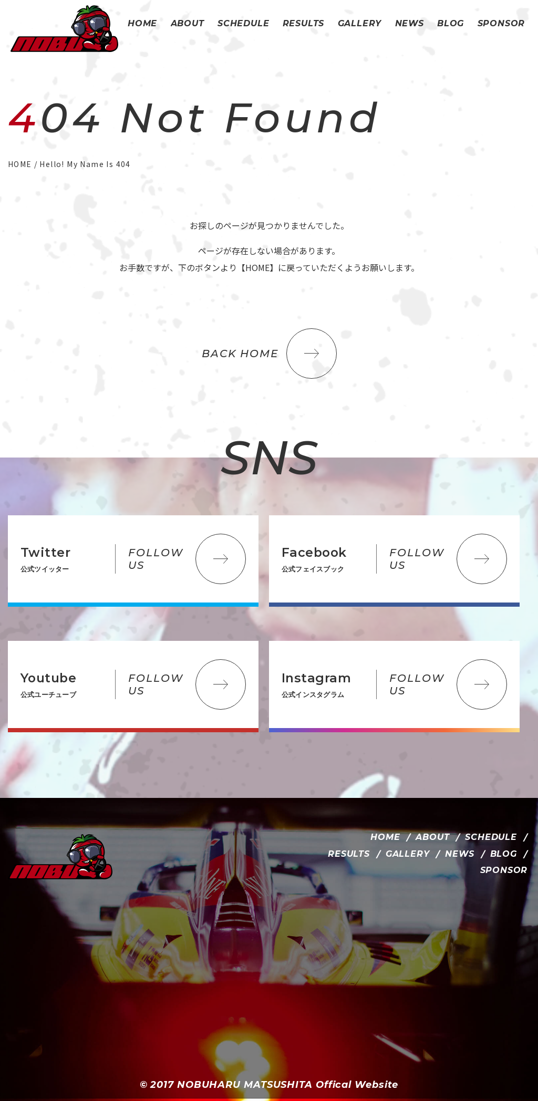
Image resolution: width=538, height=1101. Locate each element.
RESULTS (349, 854)
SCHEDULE (490, 837)
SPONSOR (504, 870)
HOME (385, 837)
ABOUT (432, 837)
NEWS (459, 854)
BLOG (503, 854)
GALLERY (408, 854)
